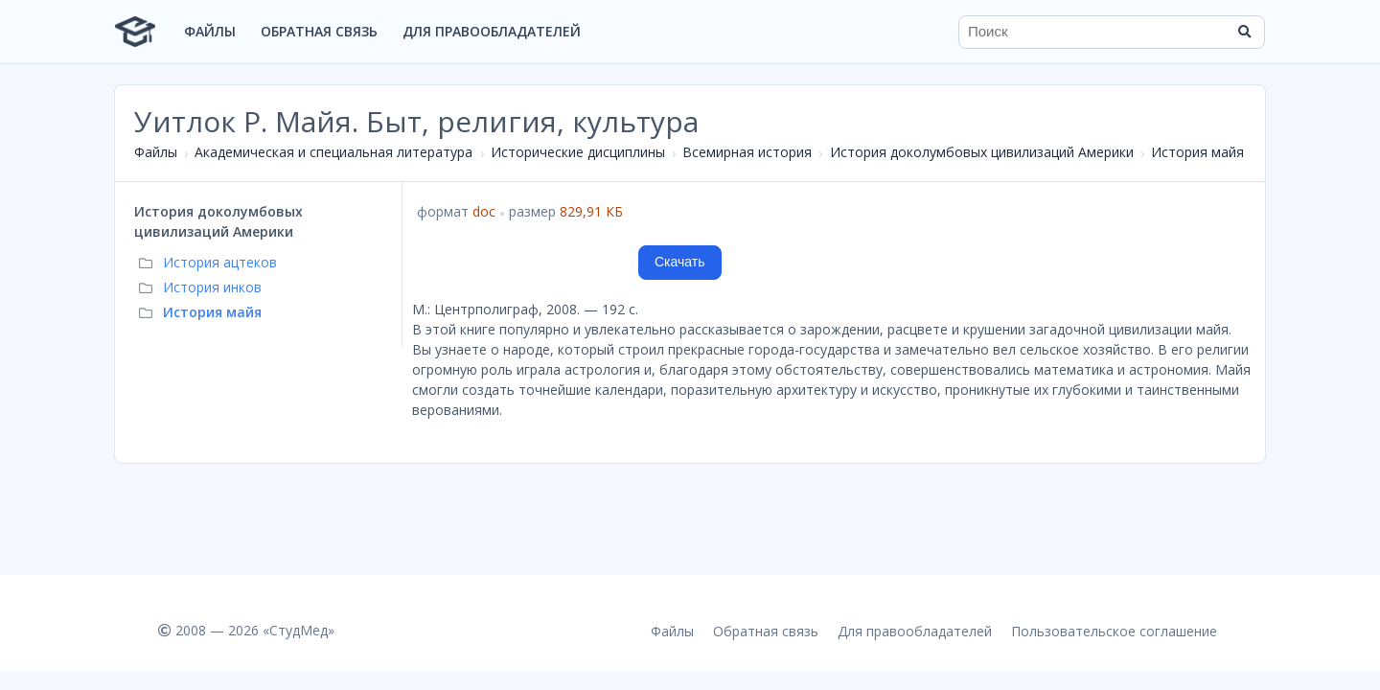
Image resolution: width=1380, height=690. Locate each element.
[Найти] (1243, 31)
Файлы (210, 31)
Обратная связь (319, 31)
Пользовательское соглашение (1114, 631)
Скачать (680, 261)
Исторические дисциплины (578, 152)
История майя (1197, 152)
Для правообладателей (491, 31)
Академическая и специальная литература (333, 152)
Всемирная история (747, 152)
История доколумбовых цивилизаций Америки (982, 152)
